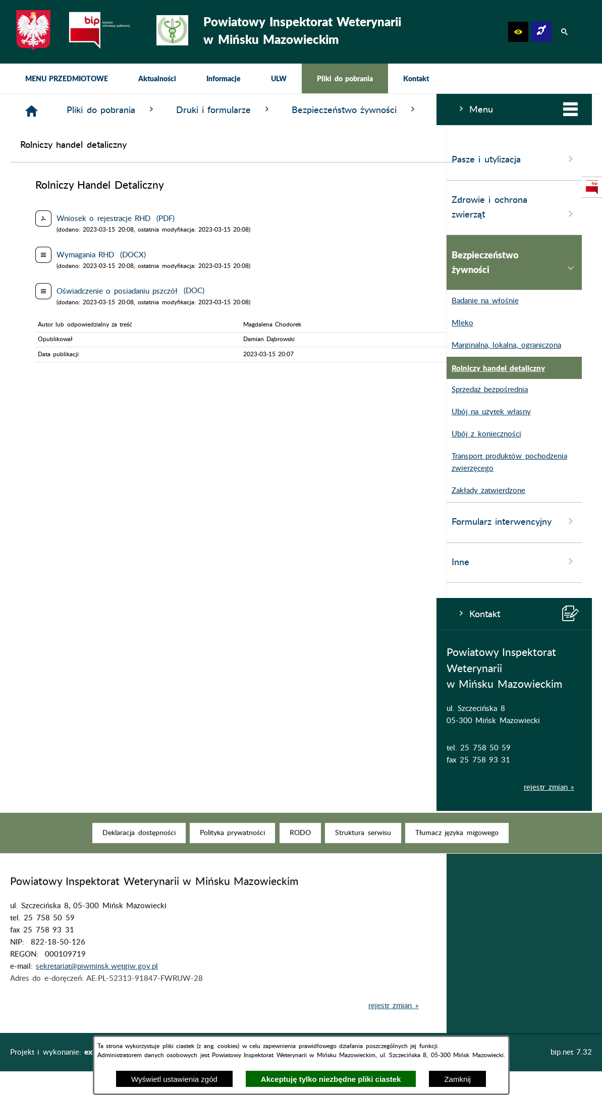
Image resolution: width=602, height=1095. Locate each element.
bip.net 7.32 (571, 1052)
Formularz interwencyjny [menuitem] (77, 521)
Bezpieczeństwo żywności (500, 109)
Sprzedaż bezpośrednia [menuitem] (50, 390)
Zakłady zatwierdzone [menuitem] (49, 491)
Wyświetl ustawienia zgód (174, 1079)
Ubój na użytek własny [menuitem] (52, 412)
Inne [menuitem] (77, 562)
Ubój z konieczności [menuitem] (47, 434)
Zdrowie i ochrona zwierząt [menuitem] (77, 208)
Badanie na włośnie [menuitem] (46, 301)
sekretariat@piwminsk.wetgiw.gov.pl (97, 982)
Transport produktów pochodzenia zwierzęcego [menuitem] (70, 463)
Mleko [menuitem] (23, 323)
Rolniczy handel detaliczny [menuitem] (59, 368)
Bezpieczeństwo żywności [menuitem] (77, 262)
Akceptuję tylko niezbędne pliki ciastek (331, 1079)
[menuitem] (66, 78)
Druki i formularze (369, 109)
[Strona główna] (177, 111)
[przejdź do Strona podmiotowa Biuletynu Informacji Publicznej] (592, 187)
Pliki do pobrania (257, 109)
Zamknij (457, 1079)
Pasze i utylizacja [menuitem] (77, 159)
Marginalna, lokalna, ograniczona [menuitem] (67, 346)
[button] (518, 32)
